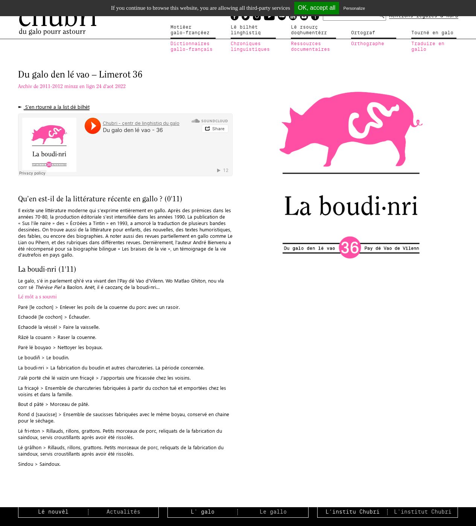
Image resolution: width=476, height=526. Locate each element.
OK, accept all (317, 8)
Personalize (354, 8)
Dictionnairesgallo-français (191, 46)
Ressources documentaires (310, 46)
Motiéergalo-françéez (190, 30)
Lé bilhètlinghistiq (246, 30)
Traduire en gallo (427, 46)
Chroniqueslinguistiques (250, 46)
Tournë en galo (432, 32)
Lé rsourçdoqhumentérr (309, 30)
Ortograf (363, 32)
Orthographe (367, 43)
